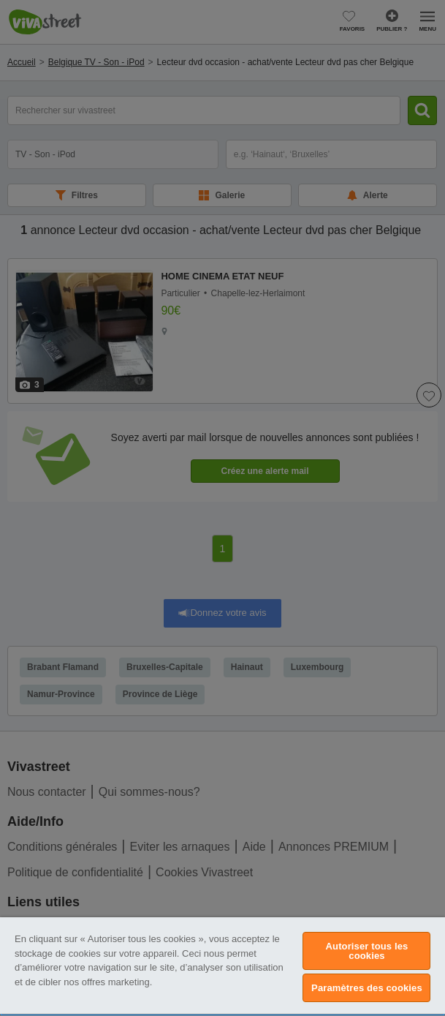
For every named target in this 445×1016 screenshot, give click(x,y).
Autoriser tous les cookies (367, 951)
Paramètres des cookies (366, 987)
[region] (222, 966)
